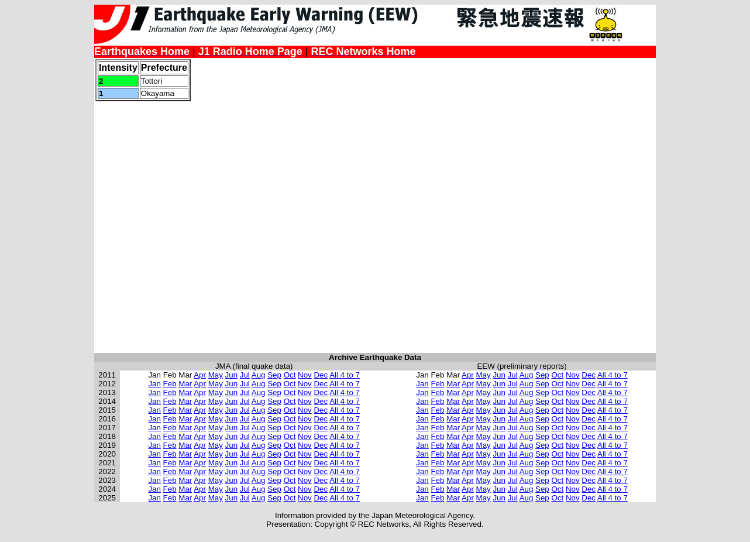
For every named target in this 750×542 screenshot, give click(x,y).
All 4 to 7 (344, 375)
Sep (274, 375)
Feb (170, 383)
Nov (305, 375)
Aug (259, 375)
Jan (154, 383)
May (215, 375)
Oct (290, 375)
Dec (321, 375)
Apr (200, 375)
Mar (185, 383)
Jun (231, 375)
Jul (245, 375)
